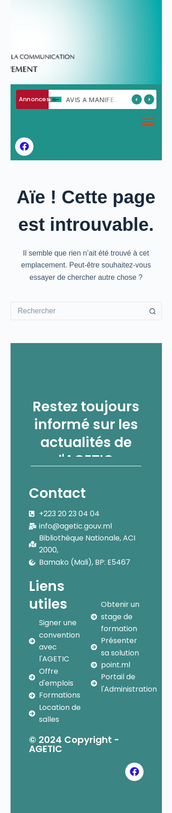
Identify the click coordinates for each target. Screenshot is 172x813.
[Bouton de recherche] (153, 311)
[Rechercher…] (77, 311)
